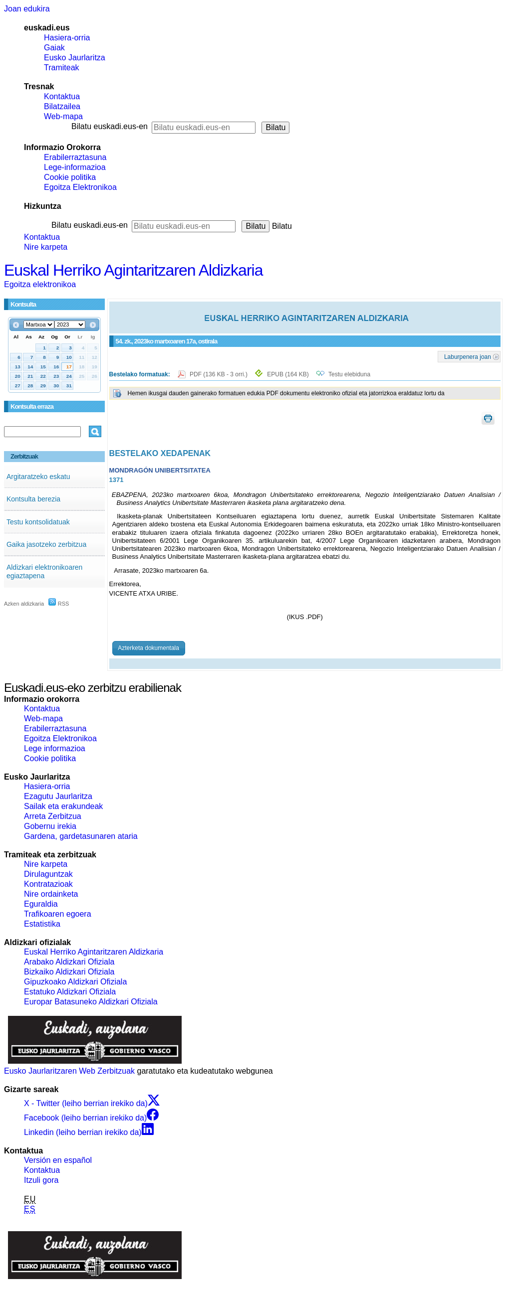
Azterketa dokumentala (148, 648)
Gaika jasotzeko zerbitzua (46, 544)
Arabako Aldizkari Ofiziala (69, 962)
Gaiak (54, 47)
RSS (58, 604)
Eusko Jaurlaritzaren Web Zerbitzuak (69, 1071)
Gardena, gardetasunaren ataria (81, 836)
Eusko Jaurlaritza (74, 57)
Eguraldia (41, 904)
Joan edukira (27, 8)
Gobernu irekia (50, 826)
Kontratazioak (48, 884)
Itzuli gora (41, 1180)
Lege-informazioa (75, 167)
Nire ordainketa (51, 894)
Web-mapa (63, 116)
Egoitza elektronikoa (40, 284)
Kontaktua (62, 96)
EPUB (287, 374)
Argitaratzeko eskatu (38, 477)
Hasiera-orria (67, 37)
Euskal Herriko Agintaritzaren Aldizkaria (133, 270)
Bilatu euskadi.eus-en (109, 126)
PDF (219, 374)
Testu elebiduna (349, 374)
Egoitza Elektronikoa (80, 187)
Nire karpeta (45, 247)
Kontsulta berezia (33, 499)
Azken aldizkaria (24, 604)
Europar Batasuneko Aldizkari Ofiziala (91, 1001)
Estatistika (42, 924)
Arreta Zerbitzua (52, 816)
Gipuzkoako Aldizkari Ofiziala (75, 981)
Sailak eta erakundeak (63, 806)
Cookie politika (70, 177)
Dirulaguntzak (48, 874)
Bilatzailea (62, 106)
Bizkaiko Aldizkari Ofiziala (69, 972)
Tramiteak (61, 67)
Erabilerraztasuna (75, 157)
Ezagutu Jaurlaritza (58, 796)
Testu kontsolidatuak (38, 522)
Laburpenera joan (467, 356)
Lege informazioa (54, 748)
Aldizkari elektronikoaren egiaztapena (44, 571)
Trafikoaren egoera (57, 914)
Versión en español (58, 1160)
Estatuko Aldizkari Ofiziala (70, 991)
